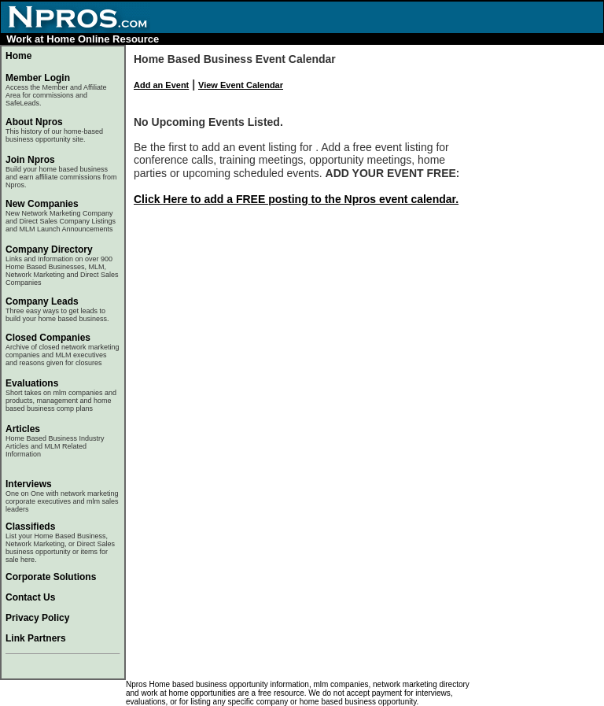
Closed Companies (48, 337)
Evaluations (32, 383)
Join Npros (30, 159)
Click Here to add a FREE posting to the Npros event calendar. (296, 199)
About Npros (54, 129)
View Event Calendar (240, 85)
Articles (23, 428)
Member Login (38, 77)
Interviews (29, 484)
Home (18, 55)
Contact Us (30, 597)
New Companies (42, 203)
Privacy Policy (37, 617)
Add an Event (161, 85)
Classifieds (30, 526)
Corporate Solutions (51, 576)
